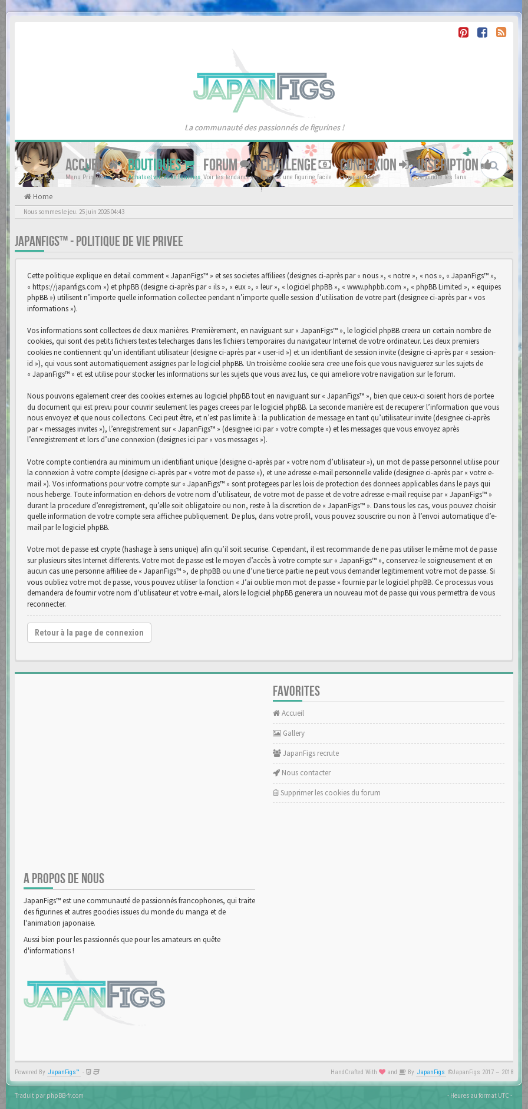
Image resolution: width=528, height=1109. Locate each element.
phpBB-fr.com (65, 1095)
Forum (227, 165)
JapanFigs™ (64, 1072)
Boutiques (161, 165)
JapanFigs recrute (306, 753)
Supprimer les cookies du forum (327, 793)
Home (41, 197)
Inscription (455, 165)
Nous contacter (302, 773)
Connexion (374, 165)
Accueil (92, 165)
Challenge (295, 165)
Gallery (289, 733)
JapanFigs (431, 1072)
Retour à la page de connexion (89, 632)
